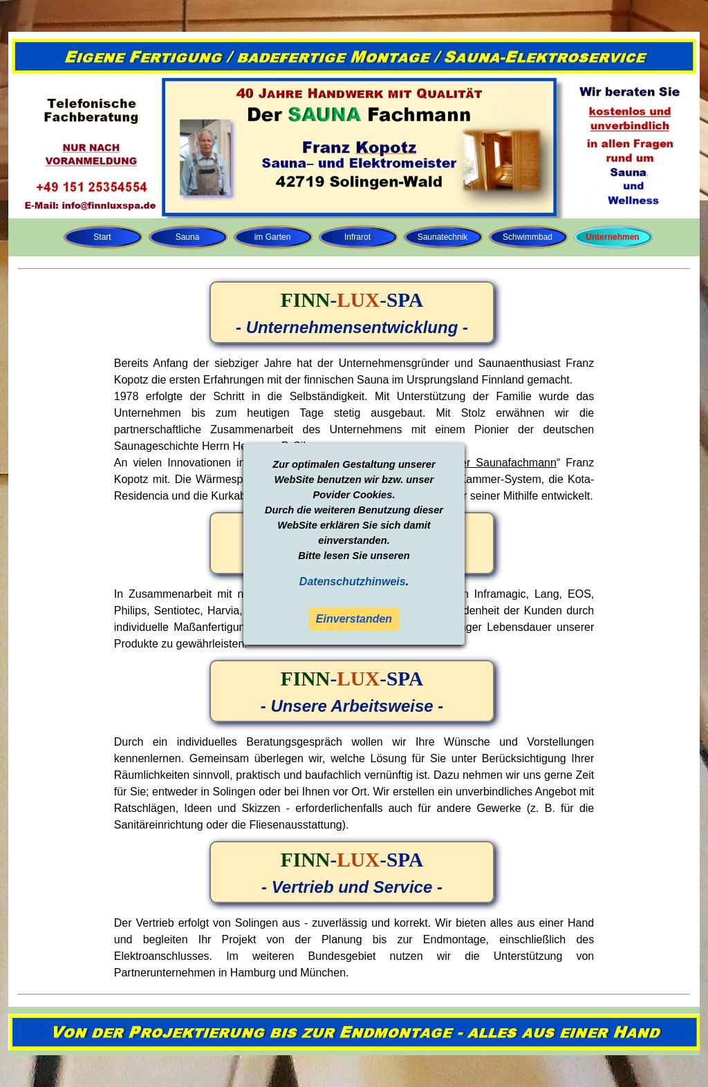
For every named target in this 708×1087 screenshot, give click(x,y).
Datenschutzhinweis (352, 581)
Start (102, 237)
